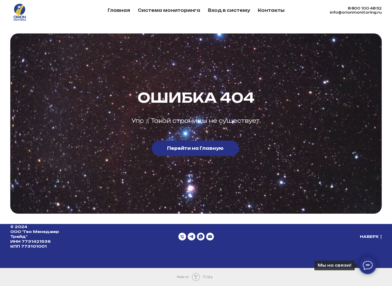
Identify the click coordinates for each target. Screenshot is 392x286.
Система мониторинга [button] (169, 10)
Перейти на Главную (195, 148)
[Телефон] (182, 236)
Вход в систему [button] (229, 10)
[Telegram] (191, 236)
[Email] (210, 236)
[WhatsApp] (201, 236)
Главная (119, 10)
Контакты (271, 10)
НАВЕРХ (371, 236)
